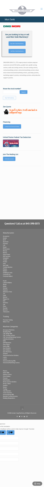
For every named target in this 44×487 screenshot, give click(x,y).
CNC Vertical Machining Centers (12, 337)
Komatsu (5, 302)
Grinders (5, 353)
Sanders (5, 385)
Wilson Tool (6, 322)
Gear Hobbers (7, 350)
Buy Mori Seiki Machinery (17, 43)
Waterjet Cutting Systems (10, 396)
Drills (4, 341)
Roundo (5, 308)
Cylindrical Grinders (8, 339)
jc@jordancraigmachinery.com (31, 1)
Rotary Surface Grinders (9, 382)
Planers (5, 371)
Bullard (5, 271)
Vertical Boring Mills (8, 394)
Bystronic (5, 242)
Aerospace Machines (9, 330)
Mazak (4, 247)
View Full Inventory (9, 98)
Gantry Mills (6, 346)
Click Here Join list (9, 159)
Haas (4, 263)
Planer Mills (6, 373)
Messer (5, 251)
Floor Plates (6, 344)
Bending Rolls (7, 332)
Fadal (4, 295)
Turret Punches (7, 393)
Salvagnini (6, 258)
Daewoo (5, 290)
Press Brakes (6, 376)
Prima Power (6, 254)
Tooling (5, 389)
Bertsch (5, 310)
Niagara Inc (6, 299)
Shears (5, 387)
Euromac (5, 243)
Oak (4, 304)
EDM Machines (7, 342)
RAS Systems (6, 256)
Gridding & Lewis (7, 272)
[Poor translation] (10, 432)
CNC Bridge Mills (7, 333)
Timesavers (6, 312)
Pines (4, 306)
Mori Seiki (5, 265)
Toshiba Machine (7, 267)
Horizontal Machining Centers (11, 362)
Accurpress (6, 236)
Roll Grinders (6, 380)
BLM (4, 240)
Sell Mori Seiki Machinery (17, 51)
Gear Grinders (7, 348)
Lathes (5, 359)
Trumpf (5, 260)
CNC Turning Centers (9, 335)
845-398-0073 (16, 1)
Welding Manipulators (9, 398)
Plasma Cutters (7, 374)
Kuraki (4, 281)
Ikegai (4, 286)
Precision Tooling (8, 320)
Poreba (5, 262)
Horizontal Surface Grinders (11, 355)
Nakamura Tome (7, 292)
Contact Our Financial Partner (12, 126)
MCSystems (6, 249)
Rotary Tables (7, 383)
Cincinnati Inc (7, 274)
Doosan (5, 288)
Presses (5, 378)
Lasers (5, 357)
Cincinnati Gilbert (8, 276)
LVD (4, 245)
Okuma (5, 269)
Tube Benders (7, 391)
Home (7, 1)
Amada (5, 238)
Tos (4, 293)
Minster (5, 297)
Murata (5, 252)
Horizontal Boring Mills (9, 361)
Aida (4, 301)
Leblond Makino (7, 282)
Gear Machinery (7, 352)
